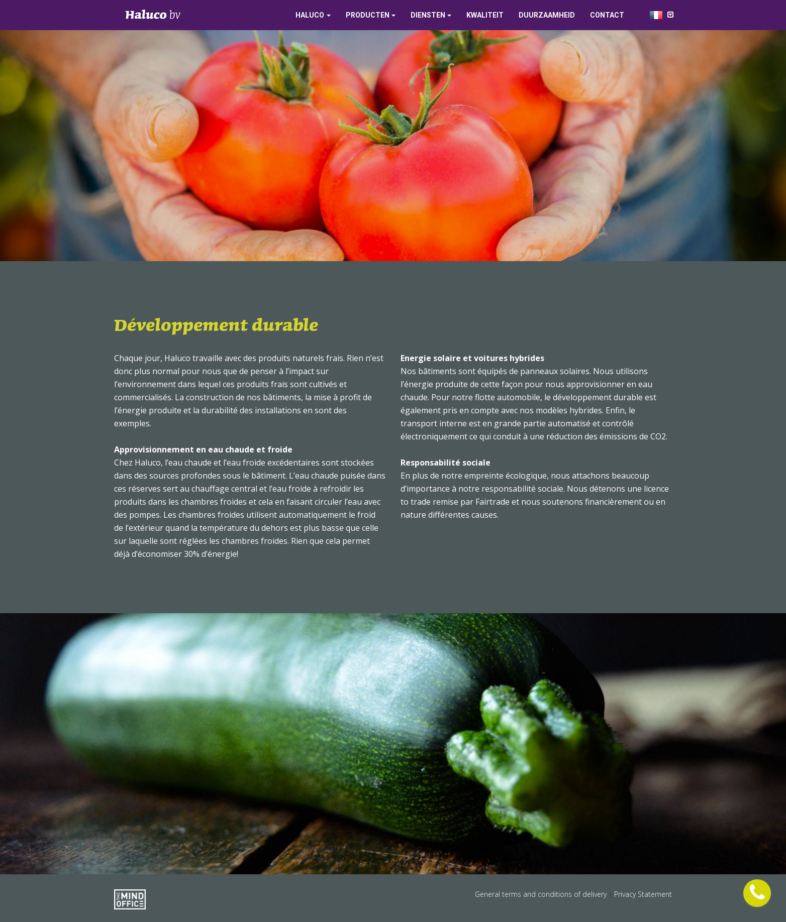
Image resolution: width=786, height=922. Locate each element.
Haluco (310, 15)
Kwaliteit (485, 15)
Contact (607, 15)
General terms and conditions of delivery (542, 894)
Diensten (428, 15)
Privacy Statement (643, 894)
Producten (367, 15)
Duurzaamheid (547, 15)
